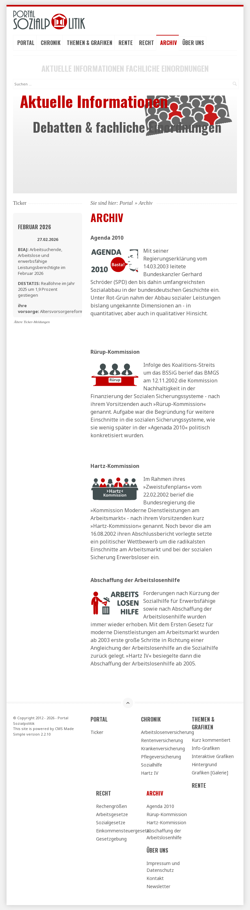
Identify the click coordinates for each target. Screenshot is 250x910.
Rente (125, 43)
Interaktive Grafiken (213, 756)
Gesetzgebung (111, 839)
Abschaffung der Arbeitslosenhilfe (135, 580)
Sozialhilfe (151, 765)
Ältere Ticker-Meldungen (32, 322)
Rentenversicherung (162, 740)
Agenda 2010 (160, 806)
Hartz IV (149, 773)
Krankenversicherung (163, 748)
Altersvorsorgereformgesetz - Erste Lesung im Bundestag (57, 311)
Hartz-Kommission (166, 822)
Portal (26, 43)
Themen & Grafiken (89, 43)
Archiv (168, 43)
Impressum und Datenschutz (163, 866)
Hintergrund (204, 764)
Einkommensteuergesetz (118, 831)
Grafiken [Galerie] (210, 772)
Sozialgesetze (110, 822)
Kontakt (155, 878)
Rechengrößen (111, 806)
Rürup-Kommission (166, 814)
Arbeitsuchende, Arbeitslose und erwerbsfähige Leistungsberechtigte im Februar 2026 (41, 261)
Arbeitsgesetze (112, 814)
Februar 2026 (34, 227)
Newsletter (158, 886)
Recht (146, 43)
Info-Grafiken (206, 748)
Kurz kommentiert (211, 740)
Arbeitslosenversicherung (163, 732)
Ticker (96, 732)
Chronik (51, 43)
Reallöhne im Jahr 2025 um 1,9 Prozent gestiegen (46, 289)
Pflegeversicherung (161, 756)
